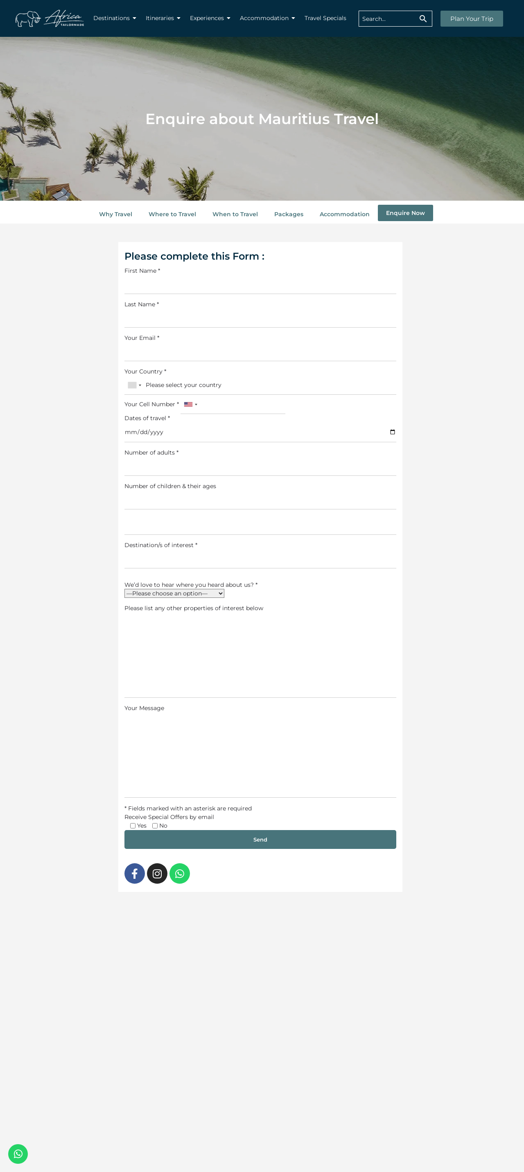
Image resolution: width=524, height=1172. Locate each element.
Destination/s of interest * (260, 554)
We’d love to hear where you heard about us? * (190, 584)
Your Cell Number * (204, 404)
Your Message (260, 751)
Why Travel (115, 214)
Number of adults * (260, 462)
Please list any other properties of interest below (260, 651)
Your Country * (260, 381)
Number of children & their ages (260, 495)
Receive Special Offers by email (169, 817)
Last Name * (260, 314)
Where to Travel (172, 214)
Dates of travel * (260, 428)
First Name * (260, 280)
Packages (288, 214)
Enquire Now (405, 213)
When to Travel (235, 214)
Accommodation (345, 214)
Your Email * (260, 347)
